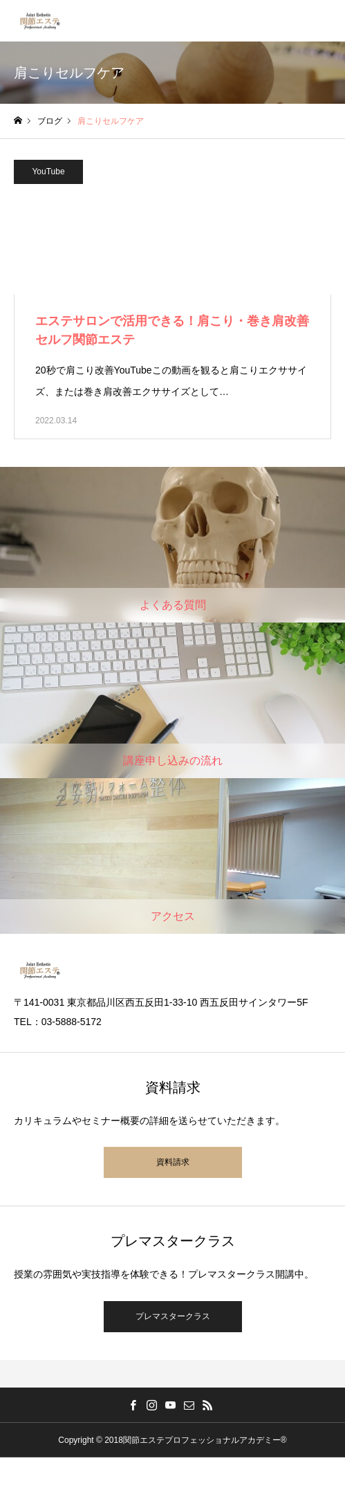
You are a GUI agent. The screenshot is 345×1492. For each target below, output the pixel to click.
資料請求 (172, 1162)
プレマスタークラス (173, 1316)
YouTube (48, 171)
